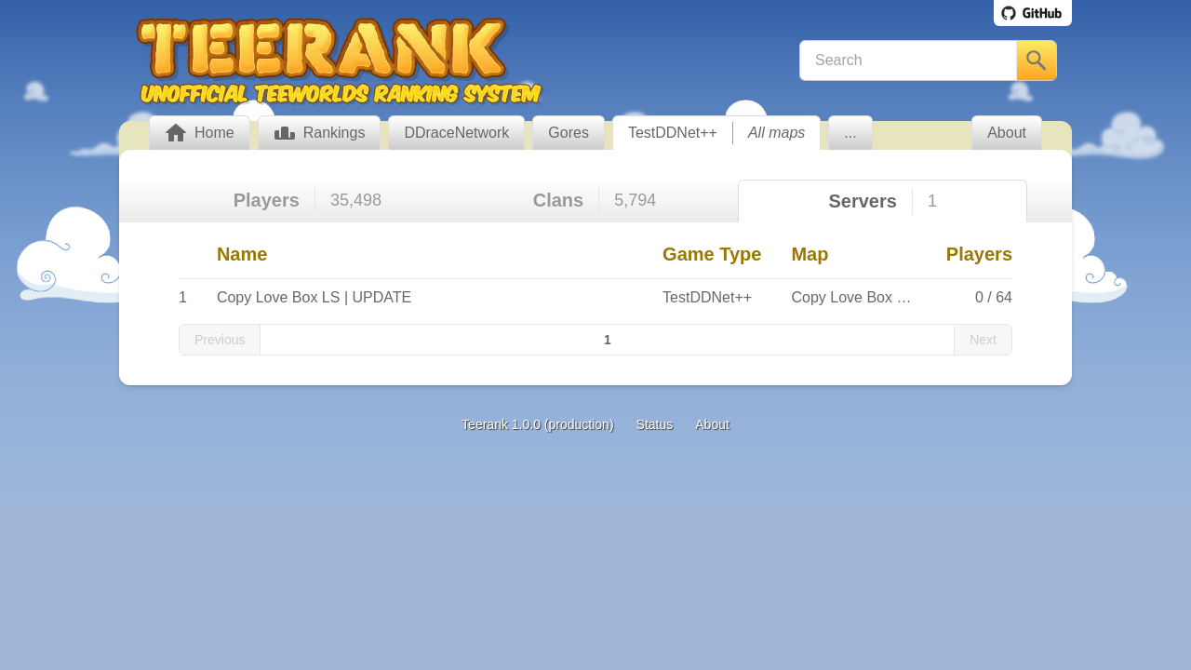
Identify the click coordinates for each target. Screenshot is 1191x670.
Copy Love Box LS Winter (876, 297)
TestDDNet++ (672, 133)
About (712, 424)
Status (655, 424)
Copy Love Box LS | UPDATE (314, 297)
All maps (776, 133)
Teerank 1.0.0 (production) (537, 424)
